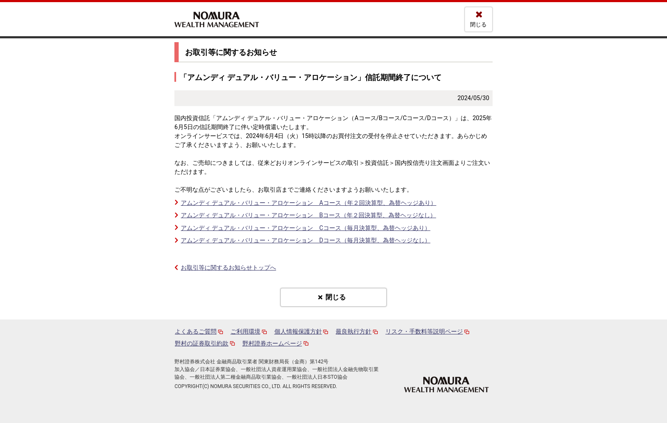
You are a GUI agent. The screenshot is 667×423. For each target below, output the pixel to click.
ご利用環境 (245, 331)
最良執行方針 (353, 331)
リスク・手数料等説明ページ (424, 331)
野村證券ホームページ (272, 343)
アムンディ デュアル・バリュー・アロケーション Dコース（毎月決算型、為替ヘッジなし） (305, 240)
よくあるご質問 (196, 331)
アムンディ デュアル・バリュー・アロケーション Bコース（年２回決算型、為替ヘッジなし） (308, 215)
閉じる (478, 24)
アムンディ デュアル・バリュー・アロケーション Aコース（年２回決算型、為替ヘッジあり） (308, 202)
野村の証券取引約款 (201, 343)
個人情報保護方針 (298, 331)
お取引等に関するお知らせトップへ (228, 267)
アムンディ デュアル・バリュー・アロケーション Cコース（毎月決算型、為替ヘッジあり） (305, 227)
